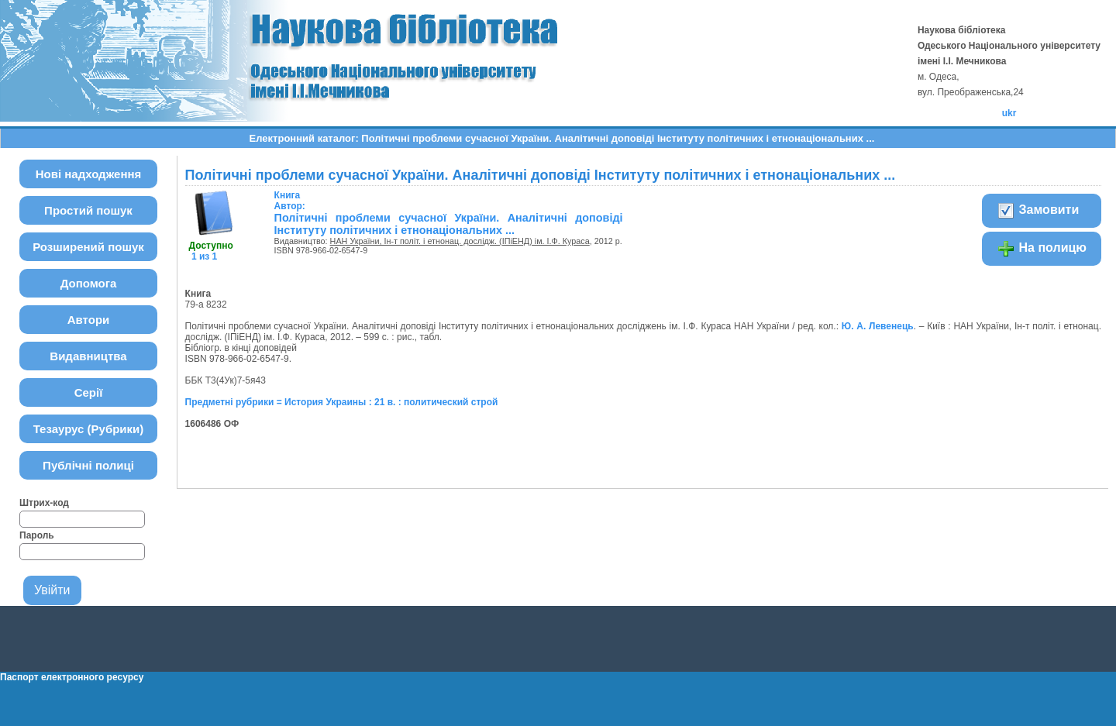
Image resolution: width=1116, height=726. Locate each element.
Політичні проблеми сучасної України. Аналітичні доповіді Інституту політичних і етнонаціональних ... (448, 224)
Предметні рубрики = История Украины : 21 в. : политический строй (341, 402)
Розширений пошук (88, 246)
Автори (88, 319)
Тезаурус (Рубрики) (88, 428)
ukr (1009, 113)
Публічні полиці (88, 465)
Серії (88, 392)
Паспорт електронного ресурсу (71, 677)
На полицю (1042, 248)
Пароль (36, 535)
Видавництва (88, 356)
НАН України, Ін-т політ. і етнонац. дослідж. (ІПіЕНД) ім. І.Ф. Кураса (460, 241)
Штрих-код (44, 502)
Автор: (289, 201)
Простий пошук (88, 210)
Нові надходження (89, 174)
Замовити (1038, 210)
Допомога (88, 283)
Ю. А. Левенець (878, 326)
